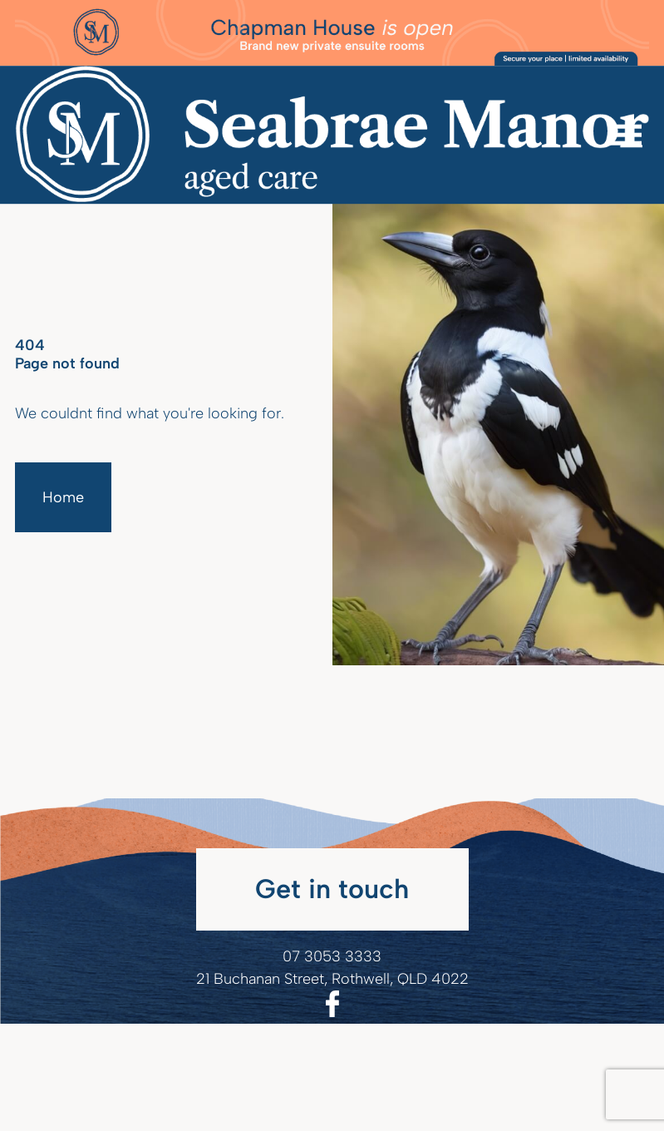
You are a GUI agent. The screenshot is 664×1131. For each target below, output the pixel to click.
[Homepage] (332, 135)
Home (63, 497)
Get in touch (332, 888)
